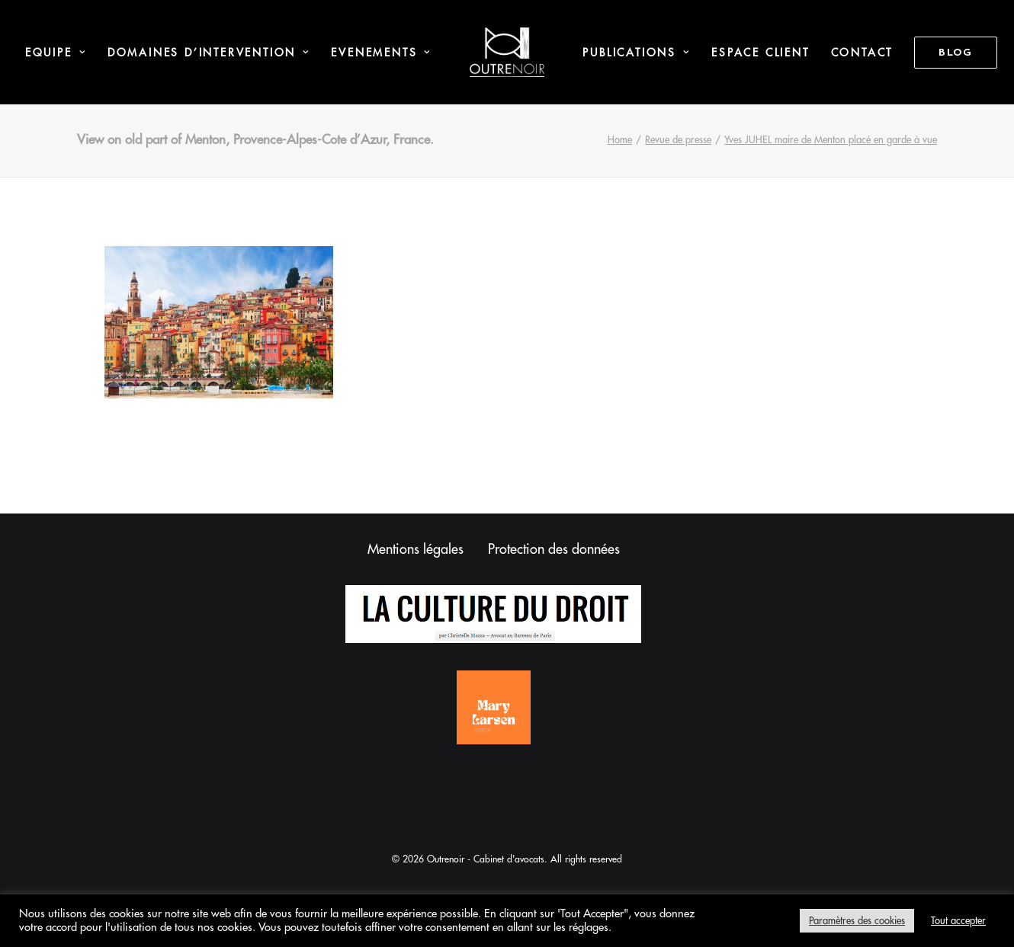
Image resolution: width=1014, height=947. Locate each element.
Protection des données (554, 549)
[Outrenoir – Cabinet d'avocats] (507, 52)
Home (620, 140)
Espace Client (760, 52)
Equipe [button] (55, 52)
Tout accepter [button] (958, 921)
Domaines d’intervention (208, 52)
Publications (636, 52)
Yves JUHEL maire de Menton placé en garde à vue (830, 140)
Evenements (381, 52)
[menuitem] (55, 52)
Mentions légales (415, 549)
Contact (862, 52)
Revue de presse (678, 140)
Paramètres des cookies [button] (857, 921)
